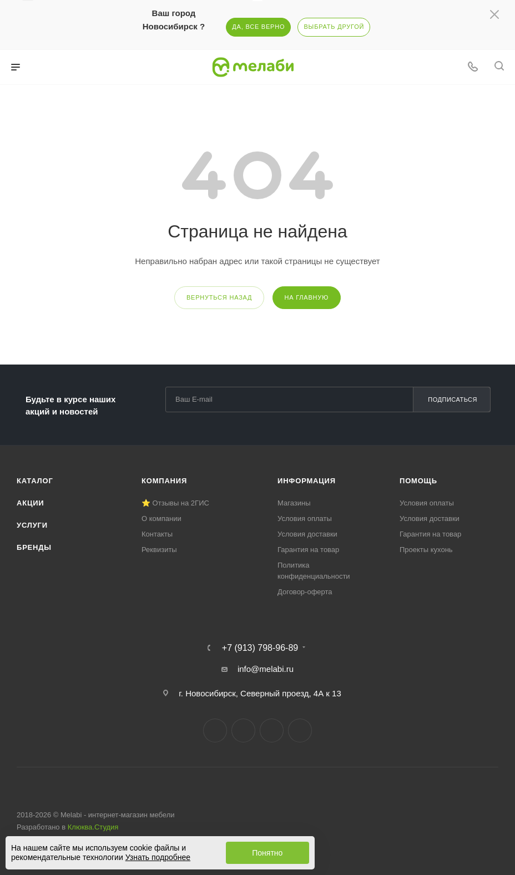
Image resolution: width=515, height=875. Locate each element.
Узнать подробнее (157, 857)
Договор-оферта (304, 592)
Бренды (34, 547)
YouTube (272, 730)
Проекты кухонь (426, 549)
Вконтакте (215, 730)
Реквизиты (159, 549)
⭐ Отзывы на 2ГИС (175, 503)
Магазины (294, 503)
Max (300, 730)
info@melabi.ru (266, 669)
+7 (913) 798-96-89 (260, 648)
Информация (306, 481)
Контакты (157, 534)
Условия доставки (307, 534)
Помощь (418, 481)
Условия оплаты (304, 518)
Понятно (267, 852)
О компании (161, 518)
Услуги (32, 525)
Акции (30, 503)
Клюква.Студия (93, 827)
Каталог (35, 481)
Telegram (243, 730)
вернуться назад (219, 297)
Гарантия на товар (308, 549)
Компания (164, 481)
